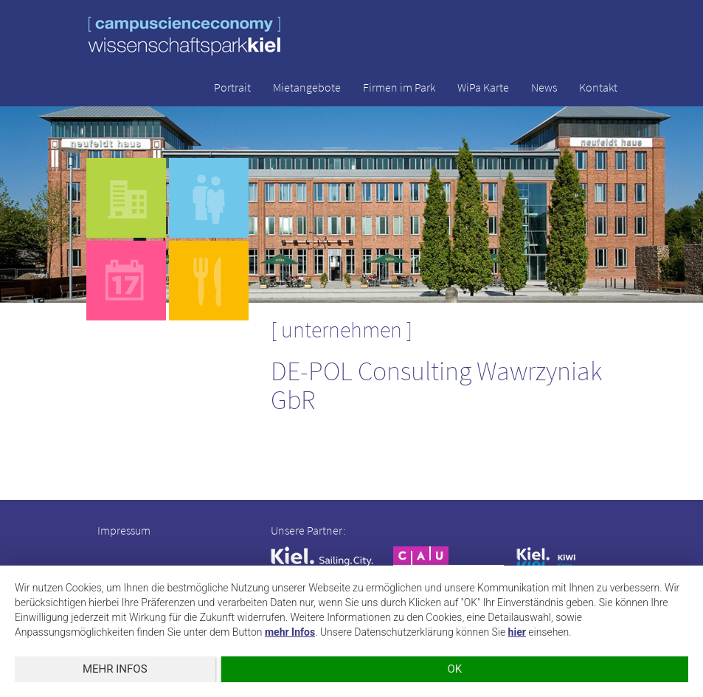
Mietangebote (307, 87)
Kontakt (598, 87)
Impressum (123, 530)
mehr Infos (290, 632)
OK (454, 669)
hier (517, 632)
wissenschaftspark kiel (184, 35)
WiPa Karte (483, 87)
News (544, 87)
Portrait (232, 87)
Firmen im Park (399, 87)
